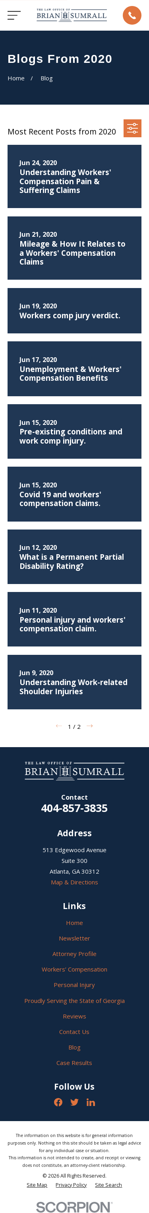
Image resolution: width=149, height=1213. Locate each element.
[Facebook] (58, 1102)
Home (74, 923)
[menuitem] (37, 1185)
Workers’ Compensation (74, 969)
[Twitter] (74, 1102)
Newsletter (74, 938)
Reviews (74, 1016)
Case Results (74, 1063)
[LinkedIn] (91, 1102)
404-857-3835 (74, 807)
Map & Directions (74, 882)
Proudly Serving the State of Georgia (74, 1001)
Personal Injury (74, 985)
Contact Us (74, 1032)
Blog (74, 1047)
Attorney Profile (74, 954)
